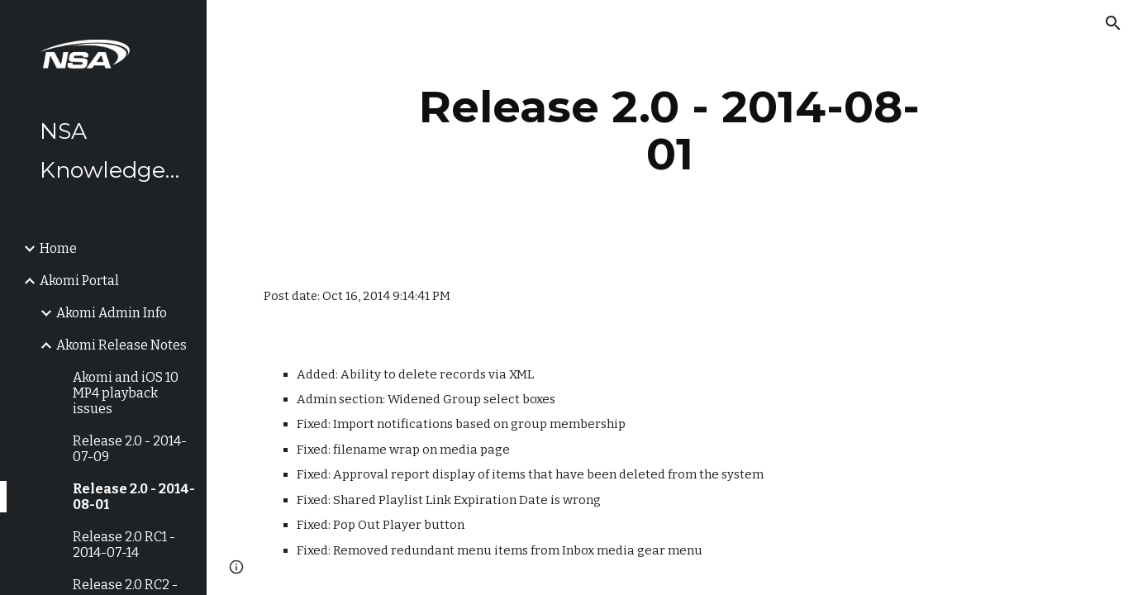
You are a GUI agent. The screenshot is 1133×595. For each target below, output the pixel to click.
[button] (1113, 23)
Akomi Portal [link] (79, 280)
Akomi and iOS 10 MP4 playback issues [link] (126, 392)
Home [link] (58, 248)
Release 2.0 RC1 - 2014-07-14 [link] (124, 544)
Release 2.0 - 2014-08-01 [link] (134, 496)
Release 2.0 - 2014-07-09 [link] (130, 448)
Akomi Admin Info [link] (111, 313)
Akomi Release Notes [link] (121, 345)
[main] (670, 130)
